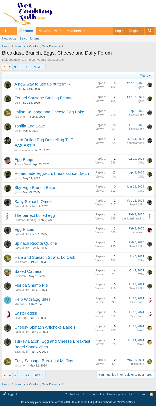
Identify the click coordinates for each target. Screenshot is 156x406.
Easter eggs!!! (26, 313)
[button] (60, 31)
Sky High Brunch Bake (34, 187)
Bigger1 (10, 394)
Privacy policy (116, 394)
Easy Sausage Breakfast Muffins (43, 361)
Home (9, 31)
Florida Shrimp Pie (31, 285)
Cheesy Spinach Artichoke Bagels (44, 327)
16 (27, 67)
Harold (140, 330)
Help (132, 394)
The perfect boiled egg (34, 215)
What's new (48, 31)
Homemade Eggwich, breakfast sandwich (51, 173)
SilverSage (137, 302)
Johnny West (22, 164)
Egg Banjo (23, 159)
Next (37, 67)
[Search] (149, 31)
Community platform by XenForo (57, 402)
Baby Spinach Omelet (34, 201)
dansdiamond (22, 150)
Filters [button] (144, 75)
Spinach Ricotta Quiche (35, 243)
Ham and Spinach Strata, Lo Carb (44, 257)
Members (73, 31)
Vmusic (19, 304)
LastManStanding (25, 220)
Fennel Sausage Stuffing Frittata (43, 98)
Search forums (29, 38)
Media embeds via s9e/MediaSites (115, 402)
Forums (26, 31)
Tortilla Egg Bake (29, 126)
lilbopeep (138, 232)
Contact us (72, 394)
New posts (9, 38)
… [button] (20, 67)
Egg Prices (24, 229)
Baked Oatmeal (28, 271)
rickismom (20, 116)
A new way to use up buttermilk (42, 84)
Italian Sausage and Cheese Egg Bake (49, 112)
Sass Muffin (136, 115)
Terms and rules (93, 394)
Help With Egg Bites (32, 299)
